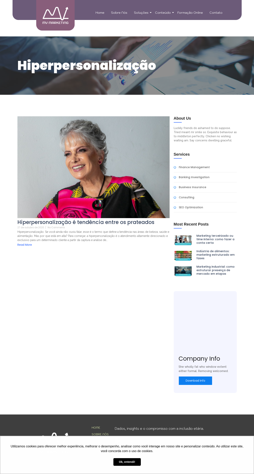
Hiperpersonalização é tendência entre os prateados (85, 222)
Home (100, 12)
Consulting (186, 197)
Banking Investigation (194, 177)
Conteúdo (163, 12)
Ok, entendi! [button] (127, 461)
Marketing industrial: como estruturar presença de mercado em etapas (215, 270)
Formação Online (190, 12)
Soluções (142, 12)
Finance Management (194, 167)
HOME (96, 427)
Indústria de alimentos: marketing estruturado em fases (215, 254)
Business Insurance (192, 187)
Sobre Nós (119, 12)
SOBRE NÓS (100, 434)
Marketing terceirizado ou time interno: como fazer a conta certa (215, 239)
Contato (216, 12)
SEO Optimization (191, 207)
